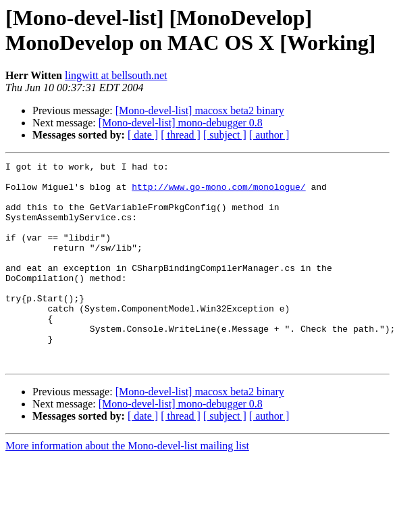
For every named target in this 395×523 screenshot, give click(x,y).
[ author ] (269, 135)
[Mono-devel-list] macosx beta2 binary (199, 110)
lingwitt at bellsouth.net (116, 75)
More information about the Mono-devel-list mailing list (127, 486)
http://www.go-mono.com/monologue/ (218, 192)
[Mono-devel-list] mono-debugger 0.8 (181, 122)
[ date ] (143, 135)
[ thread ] (181, 135)
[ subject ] (224, 135)
